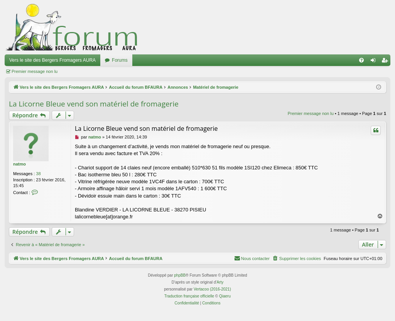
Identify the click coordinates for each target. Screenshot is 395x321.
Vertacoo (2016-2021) (212, 289)
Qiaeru (225, 296)
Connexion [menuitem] (375, 61)
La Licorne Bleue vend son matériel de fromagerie (94, 104)
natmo (19, 164)
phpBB (180, 275)
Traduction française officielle (189, 296)
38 (38, 173)
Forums (120, 60)
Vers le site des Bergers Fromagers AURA (52, 60)
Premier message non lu (34, 71)
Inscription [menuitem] (386, 61)
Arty (219, 282)
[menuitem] (361, 60)
